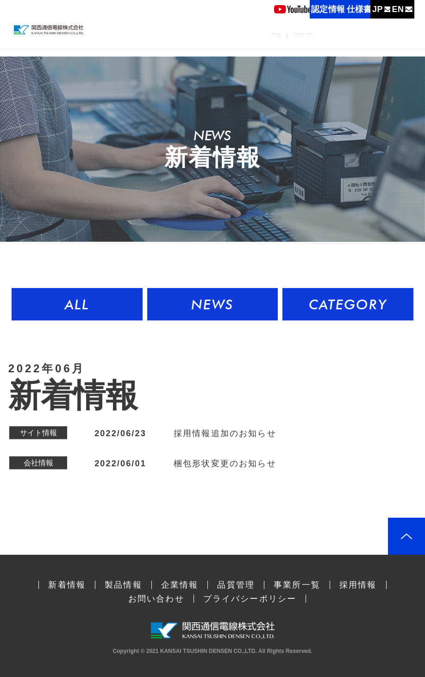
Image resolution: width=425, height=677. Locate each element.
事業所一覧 (349, 40)
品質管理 (307, 40)
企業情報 (262, 46)
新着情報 (186, 40)
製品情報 (221, 46)
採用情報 (391, 40)
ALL (77, 304)
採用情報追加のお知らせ (225, 435)
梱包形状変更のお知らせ (225, 465)
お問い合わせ (156, 599)
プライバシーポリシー (250, 599)
